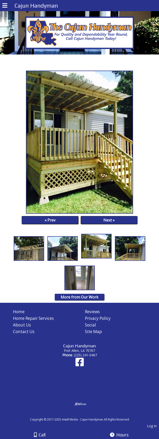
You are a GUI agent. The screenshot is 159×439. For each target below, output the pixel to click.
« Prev (50, 220)
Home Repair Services (33, 318)
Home (19, 311)
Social (90, 325)
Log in (152, 426)
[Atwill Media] (84, 414)
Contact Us (23, 331)
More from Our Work (79, 297)
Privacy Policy (98, 318)
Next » (109, 220)
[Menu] (4, 6)
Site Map (93, 331)
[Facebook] (79, 364)
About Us (22, 325)
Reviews (92, 311)
